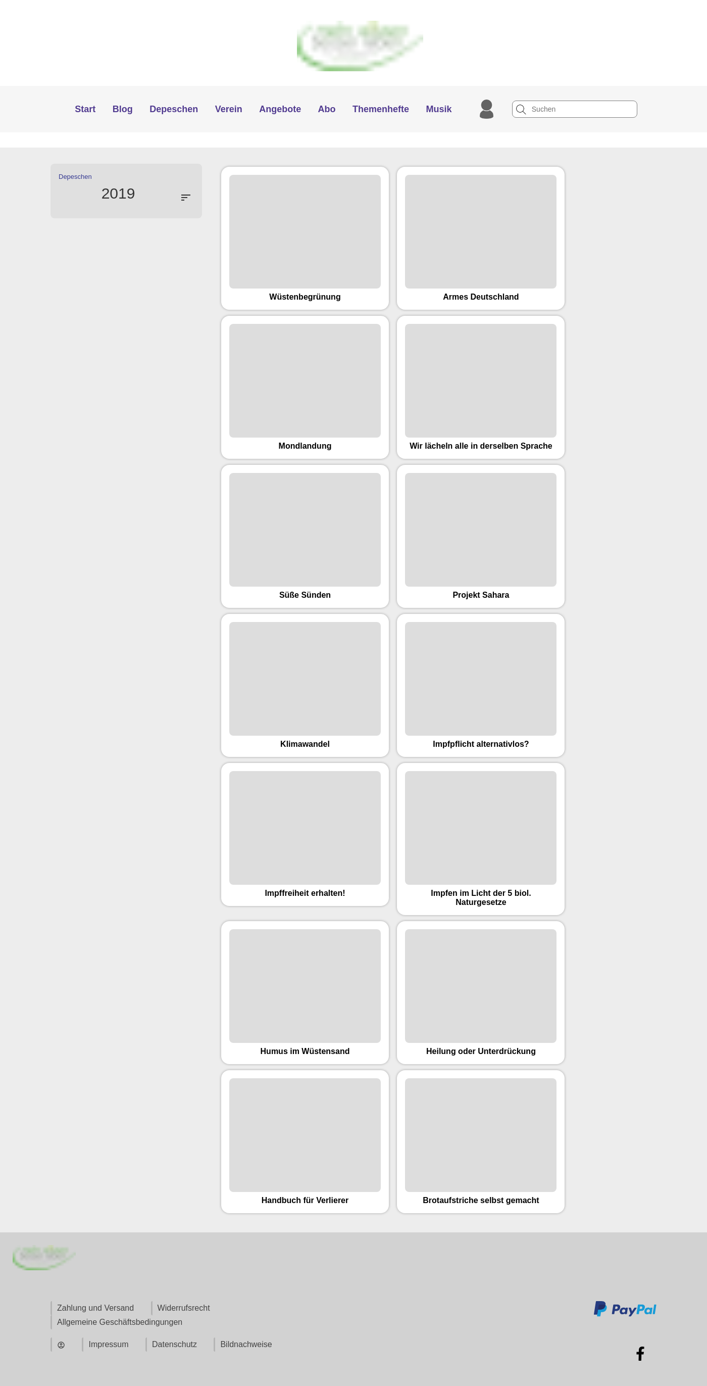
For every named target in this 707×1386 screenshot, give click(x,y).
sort (186, 198)
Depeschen (75, 176)
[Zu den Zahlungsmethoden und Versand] (625, 1315)
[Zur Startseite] (353, 81)
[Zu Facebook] (640, 1354)
